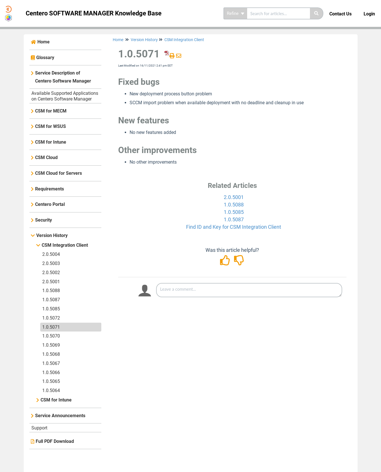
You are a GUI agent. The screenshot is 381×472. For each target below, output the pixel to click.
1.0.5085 (51, 309)
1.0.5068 (51, 354)
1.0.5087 (51, 299)
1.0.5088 (51, 290)
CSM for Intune (50, 142)
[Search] (316, 13)
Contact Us (340, 14)
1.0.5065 (51, 381)
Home (43, 42)
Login (369, 14)
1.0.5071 (51, 327)
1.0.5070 (51, 336)
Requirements (49, 189)
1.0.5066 (51, 372)
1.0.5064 (51, 390)
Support (39, 428)
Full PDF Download (55, 441)
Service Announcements (60, 415)
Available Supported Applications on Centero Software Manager (64, 96)
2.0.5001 (51, 281)
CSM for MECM (50, 111)
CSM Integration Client (65, 245)
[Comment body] (249, 290)
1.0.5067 (51, 363)
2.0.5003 (51, 263)
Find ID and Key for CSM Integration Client (233, 227)
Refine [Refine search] (235, 13)
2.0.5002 (51, 272)
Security (43, 220)
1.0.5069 (51, 345)
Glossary (45, 57)
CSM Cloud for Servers (58, 173)
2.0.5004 (51, 254)
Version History (52, 235)
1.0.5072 (51, 318)
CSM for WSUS (50, 126)
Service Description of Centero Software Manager (63, 77)
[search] (278, 13)
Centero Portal (50, 204)
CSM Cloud (46, 157)
